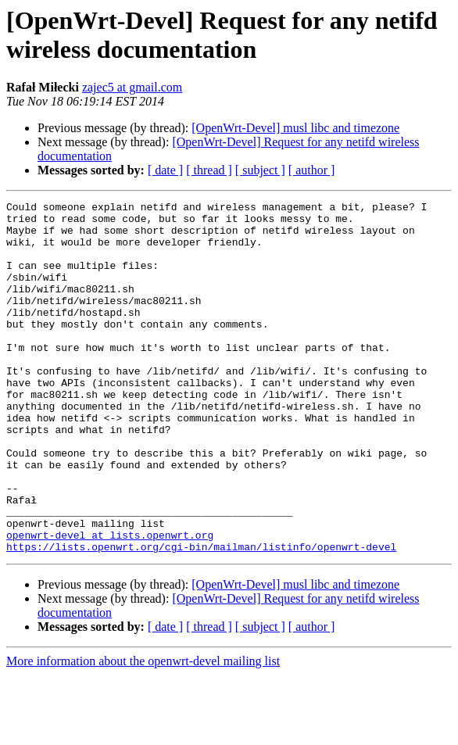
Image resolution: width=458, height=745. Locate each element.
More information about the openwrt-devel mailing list (143, 731)
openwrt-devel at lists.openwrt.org (109, 603)
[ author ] (311, 170)
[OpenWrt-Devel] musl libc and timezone (295, 127)
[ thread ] (209, 170)
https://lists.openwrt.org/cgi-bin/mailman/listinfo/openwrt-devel (201, 617)
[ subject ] (260, 170)
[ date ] (165, 170)
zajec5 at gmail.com (132, 87)
